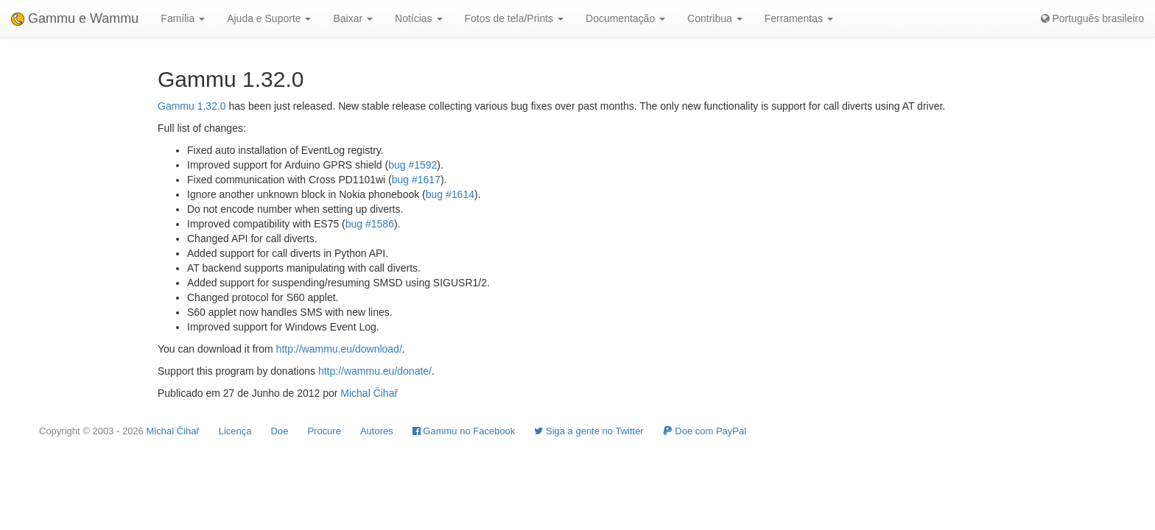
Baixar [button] (353, 18)
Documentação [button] (625, 18)
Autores (376, 431)
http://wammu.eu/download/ (339, 349)
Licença (235, 431)
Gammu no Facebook (464, 431)
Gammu (176, 106)
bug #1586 (369, 224)
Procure (324, 431)
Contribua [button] (714, 18)
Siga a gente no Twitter (588, 431)
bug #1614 (450, 194)
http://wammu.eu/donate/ (375, 371)
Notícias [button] (418, 18)
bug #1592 (412, 165)
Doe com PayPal (704, 431)
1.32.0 (211, 106)
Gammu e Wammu (74, 18)
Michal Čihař (369, 393)
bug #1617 (416, 180)
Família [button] (183, 18)
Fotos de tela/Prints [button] (514, 18)
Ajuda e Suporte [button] (269, 18)
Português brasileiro (1092, 18)
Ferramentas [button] (799, 18)
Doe (280, 431)
